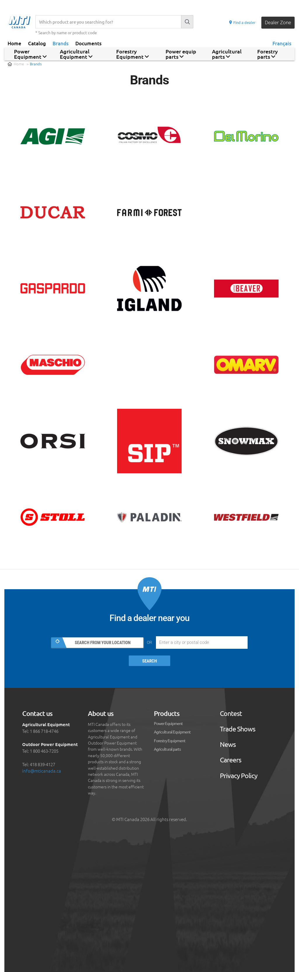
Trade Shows (237, 729)
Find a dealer (242, 22)
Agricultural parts (167, 749)
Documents (88, 43)
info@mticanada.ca (41, 771)
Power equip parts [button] (181, 54)
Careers (230, 760)
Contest (231, 713)
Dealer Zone (278, 22)
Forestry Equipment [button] (132, 54)
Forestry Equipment (169, 740)
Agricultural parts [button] (226, 54)
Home (14, 43)
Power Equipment (168, 723)
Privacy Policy (238, 775)
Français (281, 43)
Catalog (37, 43)
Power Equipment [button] (30, 54)
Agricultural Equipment (172, 732)
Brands (61, 43)
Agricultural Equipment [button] (76, 54)
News (228, 744)
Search (149, 661)
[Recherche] (108, 21)
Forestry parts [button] (267, 54)
